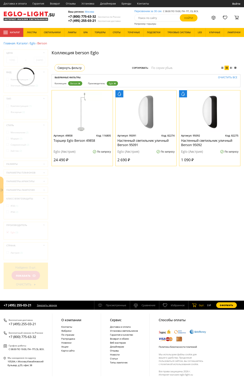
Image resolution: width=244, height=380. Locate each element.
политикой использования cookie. (179, 364)
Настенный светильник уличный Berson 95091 (143, 142)
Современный (20, 144)
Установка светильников (124, 330)
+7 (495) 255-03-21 (94, 21)
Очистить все (227, 77)
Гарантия (38, 3)
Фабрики (66, 330)
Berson (75, 83)
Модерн (16, 138)
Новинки (66, 342)
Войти (236, 3)
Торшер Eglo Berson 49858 (74, 140)
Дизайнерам (108, 3)
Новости (115, 354)
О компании (71, 320)
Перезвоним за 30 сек (148, 11)
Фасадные (18, 112)
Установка (88, 3)
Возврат (55, 3)
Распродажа (68, 338)
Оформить (226, 305)
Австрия (17, 252)
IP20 (14, 205)
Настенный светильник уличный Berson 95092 (206, 142)
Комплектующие (21, 79)
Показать (26, 275)
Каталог (11, 32)
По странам (67, 334)
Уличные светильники (24, 85)
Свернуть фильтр (70, 68)
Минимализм (19, 132)
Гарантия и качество (121, 334)
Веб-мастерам (118, 342)
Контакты (143, 3)
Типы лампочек (119, 362)
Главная (9, 43)
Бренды (126, 3)
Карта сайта (67, 350)
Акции (64, 346)
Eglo (33, 43)
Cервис (116, 320)
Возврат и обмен (119, 338)
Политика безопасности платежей (178, 346)
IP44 (14, 212)
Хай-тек (16, 150)
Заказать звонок (47, 305)
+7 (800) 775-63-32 (94, 16)
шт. (198, 305)
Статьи (114, 358)
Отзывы (71, 3)
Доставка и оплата (15, 3)
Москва (89, 11)
